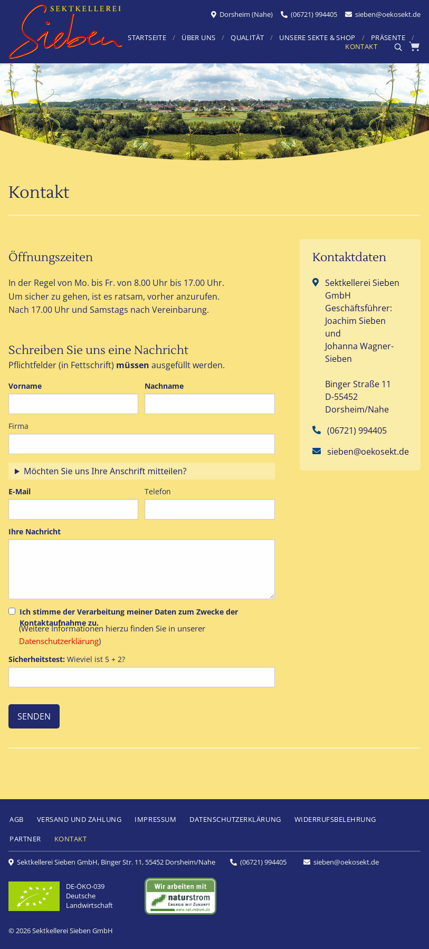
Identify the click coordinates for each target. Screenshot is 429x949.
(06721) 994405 (314, 14)
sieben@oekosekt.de (388, 14)
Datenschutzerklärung (59, 641)
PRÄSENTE (388, 38)
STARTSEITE (147, 38)
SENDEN (34, 716)
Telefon (158, 491)
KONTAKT (361, 47)
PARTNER (25, 838)
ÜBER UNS (198, 38)
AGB (16, 819)
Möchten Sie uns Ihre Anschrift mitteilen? (105, 471)
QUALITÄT (247, 38)
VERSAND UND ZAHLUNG (79, 819)
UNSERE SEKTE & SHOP (317, 38)
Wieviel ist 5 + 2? (66, 659)
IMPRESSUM (155, 819)
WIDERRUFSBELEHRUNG (335, 819)
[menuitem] (174, 38)
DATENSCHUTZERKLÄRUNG (235, 819)
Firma (18, 426)
